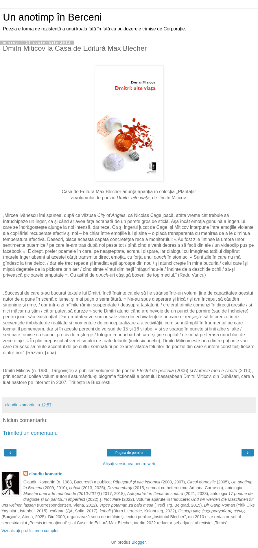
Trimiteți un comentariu (30, 433)
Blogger (139, 542)
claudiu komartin (45, 474)
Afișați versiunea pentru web (129, 463)
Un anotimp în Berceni (52, 17)
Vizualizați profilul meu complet (29, 530)
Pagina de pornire (129, 453)
